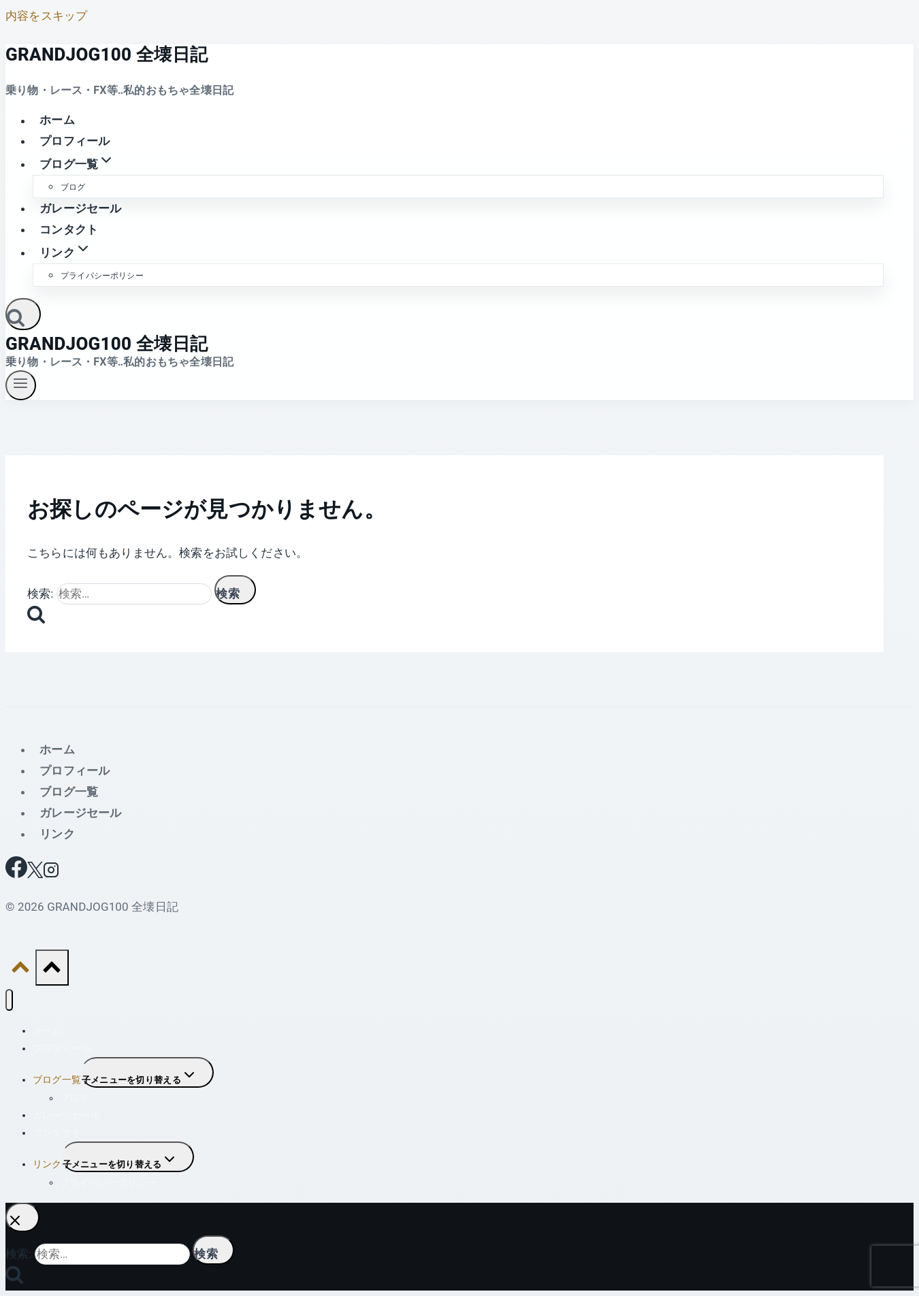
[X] (35, 874)
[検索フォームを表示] (23, 314)
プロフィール (74, 141)
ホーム (57, 120)
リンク (57, 834)
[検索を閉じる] (22, 1217)
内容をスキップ (46, 15)
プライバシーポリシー (102, 275)
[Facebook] (16, 874)
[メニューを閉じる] (9, 1000)
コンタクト (68, 229)
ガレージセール (80, 208)
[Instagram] (51, 874)
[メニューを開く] (20, 385)
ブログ (73, 187)
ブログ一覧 (68, 791)
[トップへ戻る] (20, 970)
